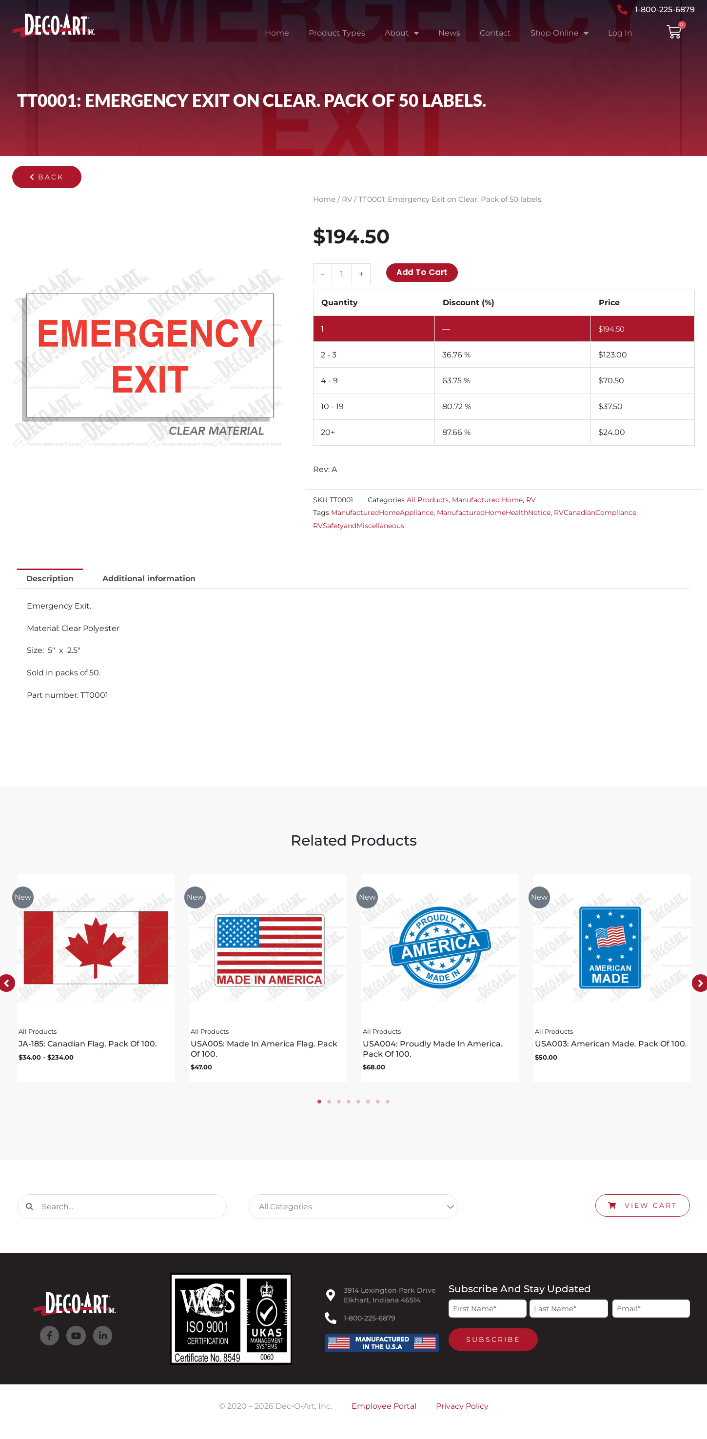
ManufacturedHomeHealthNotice (493, 512)
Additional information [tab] (149, 578)
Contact (495, 33)
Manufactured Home (487, 499)
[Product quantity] (342, 274)
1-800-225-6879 (369, 1321)
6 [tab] (368, 1105)
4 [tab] (349, 1105)
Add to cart (422, 272)
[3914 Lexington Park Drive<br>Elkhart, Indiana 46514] (330, 1298)
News (449, 33)
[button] (46, 177)
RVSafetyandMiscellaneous (358, 525)
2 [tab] (329, 1105)
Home (277, 33)
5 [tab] (358, 1105)
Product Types (337, 33)
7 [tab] (378, 1105)
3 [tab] (339, 1105)
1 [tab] (319, 1105)
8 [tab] (388, 1105)
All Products (428, 499)
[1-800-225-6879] (330, 1321)
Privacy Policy (462, 1409)
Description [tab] (50, 578)
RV (347, 199)
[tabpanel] (96, 980)
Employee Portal (384, 1409)
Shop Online (559, 33)
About (402, 33)
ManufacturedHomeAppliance (382, 512)
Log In (620, 33)
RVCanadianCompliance (595, 512)
